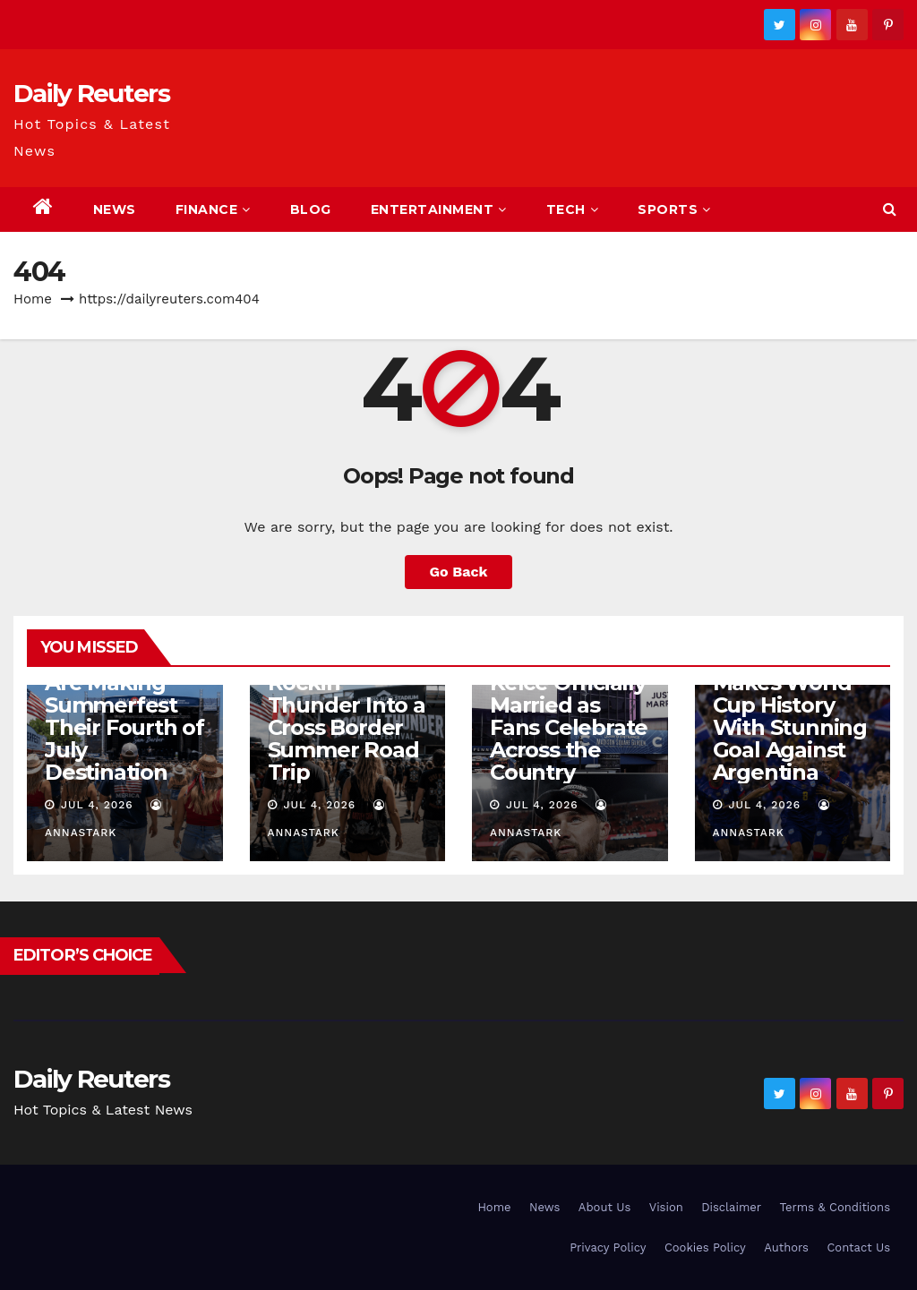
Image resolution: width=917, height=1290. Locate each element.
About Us (604, 1207)
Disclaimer (731, 1207)
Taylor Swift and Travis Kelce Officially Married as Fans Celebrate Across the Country (568, 705)
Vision (666, 1207)
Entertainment (439, 209)
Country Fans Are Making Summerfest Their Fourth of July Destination (124, 716)
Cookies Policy (705, 1247)
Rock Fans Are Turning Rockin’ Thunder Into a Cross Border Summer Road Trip (346, 705)
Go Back (459, 571)
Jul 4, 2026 (97, 805)
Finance (213, 209)
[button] (889, 209)
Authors (786, 1247)
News (114, 209)
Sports (674, 209)
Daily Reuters (91, 93)
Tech (572, 209)
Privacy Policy (608, 1247)
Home (32, 299)
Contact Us (858, 1247)
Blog (310, 209)
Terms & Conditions (835, 1207)
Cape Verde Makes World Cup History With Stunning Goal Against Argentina (790, 716)
